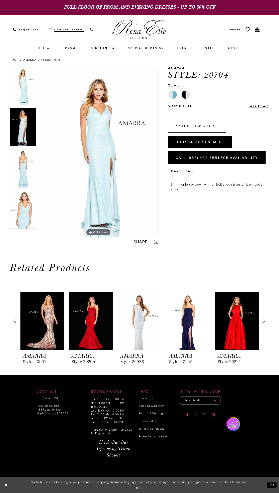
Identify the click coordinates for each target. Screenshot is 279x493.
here (139, 488)
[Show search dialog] (92, 29)
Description (182, 171)
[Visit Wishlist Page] (248, 29)
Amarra (29, 60)
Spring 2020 (51, 60)
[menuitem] (26, 29)
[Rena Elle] (140, 30)
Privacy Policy (148, 421)
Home (14, 60)
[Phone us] (26, 29)
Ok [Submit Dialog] (272, 485)
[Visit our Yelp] (213, 415)
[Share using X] (156, 242)
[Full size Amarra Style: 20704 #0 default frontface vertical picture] (98, 152)
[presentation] (42, 321)
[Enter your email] (200, 400)
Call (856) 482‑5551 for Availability (217, 158)
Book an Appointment (200, 142)
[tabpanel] (23, 87)
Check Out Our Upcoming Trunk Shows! (113, 449)
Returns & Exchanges (152, 413)
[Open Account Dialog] (235, 29)
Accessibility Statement (154, 436)
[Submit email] (215, 400)
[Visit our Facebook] (187, 415)
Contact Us (146, 398)
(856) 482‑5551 (47, 398)
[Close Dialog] (6, 485)
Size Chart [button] (259, 106)
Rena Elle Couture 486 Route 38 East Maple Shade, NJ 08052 (52, 409)
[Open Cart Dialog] (258, 29)
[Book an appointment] (66, 29)
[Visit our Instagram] (195, 415)
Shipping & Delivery (152, 405)
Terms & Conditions (151, 428)
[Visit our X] (205, 415)
